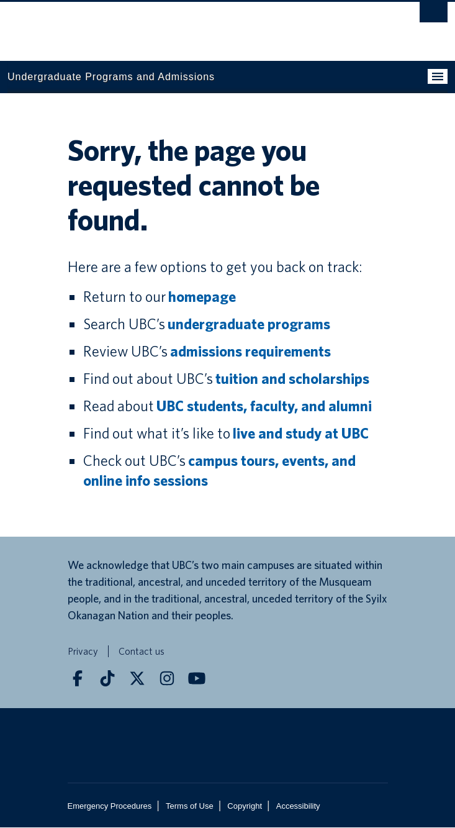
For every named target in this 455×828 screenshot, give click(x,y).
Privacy (83, 652)
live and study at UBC (301, 434)
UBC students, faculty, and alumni (264, 407)
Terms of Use (190, 806)
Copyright (244, 806)
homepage (202, 297)
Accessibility (298, 806)
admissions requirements (250, 352)
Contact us (141, 652)
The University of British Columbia (161, 25)
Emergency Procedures (110, 806)
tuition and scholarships (292, 379)
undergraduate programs (249, 325)
